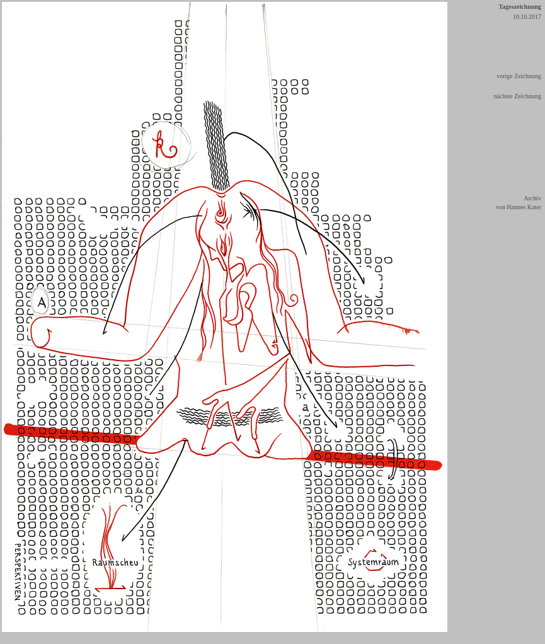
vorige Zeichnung (518, 75)
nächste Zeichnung (517, 96)
